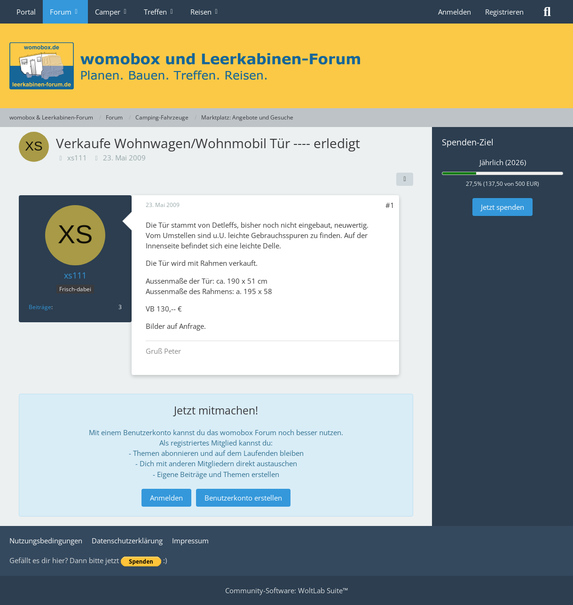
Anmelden (454, 11)
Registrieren (504, 11)
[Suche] (547, 12)
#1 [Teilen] (389, 205)
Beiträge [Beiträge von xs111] (40, 307)
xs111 (77, 157)
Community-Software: (286, 590)
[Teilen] (404, 179)
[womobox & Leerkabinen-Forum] (286, 66)
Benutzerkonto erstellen (243, 497)
